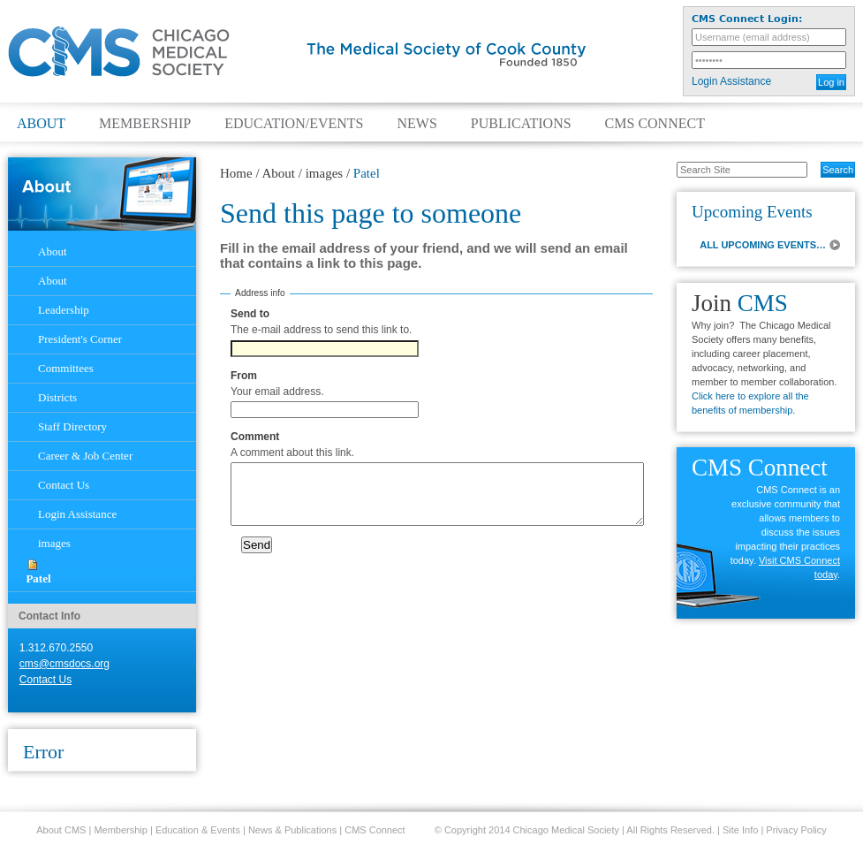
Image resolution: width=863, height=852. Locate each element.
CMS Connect (655, 124)
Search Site (667, 161)
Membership (145, 124)
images (325, 173)
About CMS (61, 830)
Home (236, 173)
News (416, 124)
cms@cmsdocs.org (64, 664)
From (244, 375)
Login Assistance (731, 81)
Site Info (740, 830)
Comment (255, 436)
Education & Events (197, 830)
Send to (250, 314)
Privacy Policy (796, 830)
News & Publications (292, 830)
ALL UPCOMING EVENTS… (763, 245)
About (41, 124)
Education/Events (293, 124)
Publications (521, 124)
